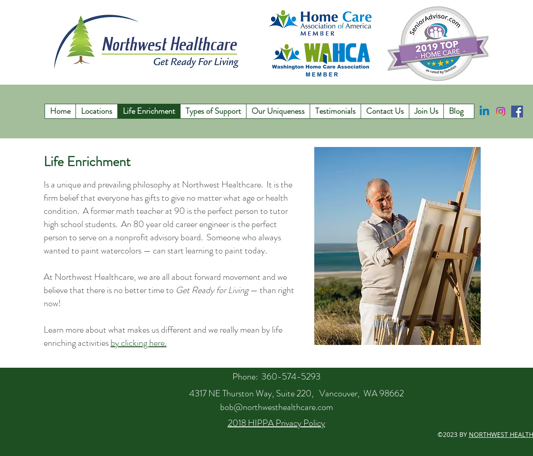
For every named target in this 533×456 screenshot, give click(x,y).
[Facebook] (517, 111)
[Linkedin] (484, 111)
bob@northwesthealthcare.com (276, 407)
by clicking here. (138, 343)
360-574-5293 (291, 376)
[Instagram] (501, 111)
